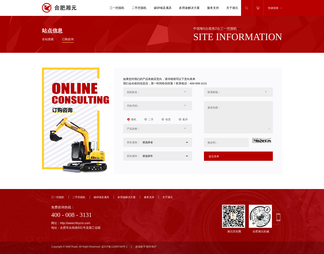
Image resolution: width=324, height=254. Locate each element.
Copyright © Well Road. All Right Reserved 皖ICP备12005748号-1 (89, 246)
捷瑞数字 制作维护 (146, 246)
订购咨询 (68, 39)
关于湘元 (232, 7)
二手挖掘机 (139, 7)
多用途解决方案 (189, 7)
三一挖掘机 (117, 7)
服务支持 (213, 7)
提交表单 (214, 156)
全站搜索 (48, 39)
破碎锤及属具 (163, 7)
